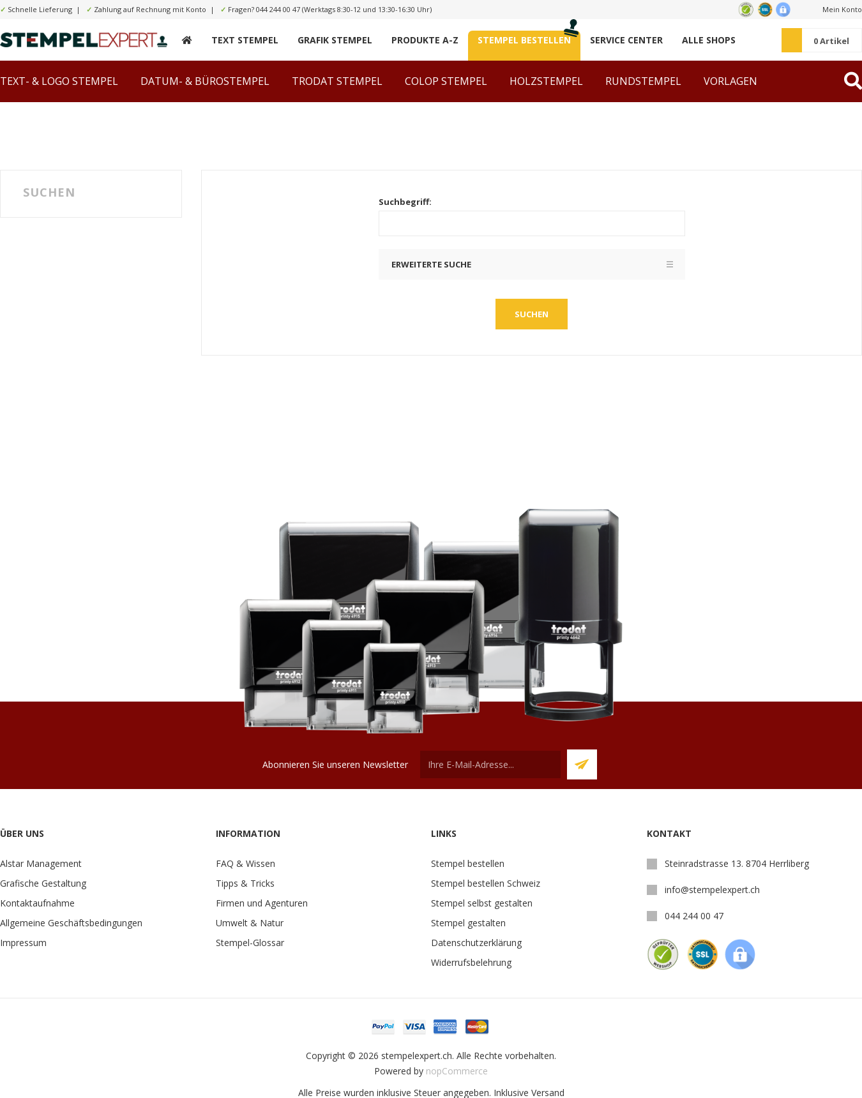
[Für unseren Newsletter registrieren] (490, 764)
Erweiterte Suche (431, 264)
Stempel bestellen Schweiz (485, 883)
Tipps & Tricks (245, 883)
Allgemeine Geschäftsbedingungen (71, 923)
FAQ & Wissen (245, 863)
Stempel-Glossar (250, 942)
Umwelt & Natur (250, 923)
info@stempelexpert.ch (712, 890)
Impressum (23, 942)
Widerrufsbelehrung (471, 962)
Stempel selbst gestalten (482, 903)
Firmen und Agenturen (262, 903)
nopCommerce (457, 1071)
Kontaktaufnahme (37, 903)
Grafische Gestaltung (43, 883)
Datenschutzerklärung (476, 942)
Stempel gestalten (468, 923)
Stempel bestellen (467, 863)
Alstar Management (41, 863)
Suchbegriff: (405, 201)
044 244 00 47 (278, 9)
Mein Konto (842, 9)
